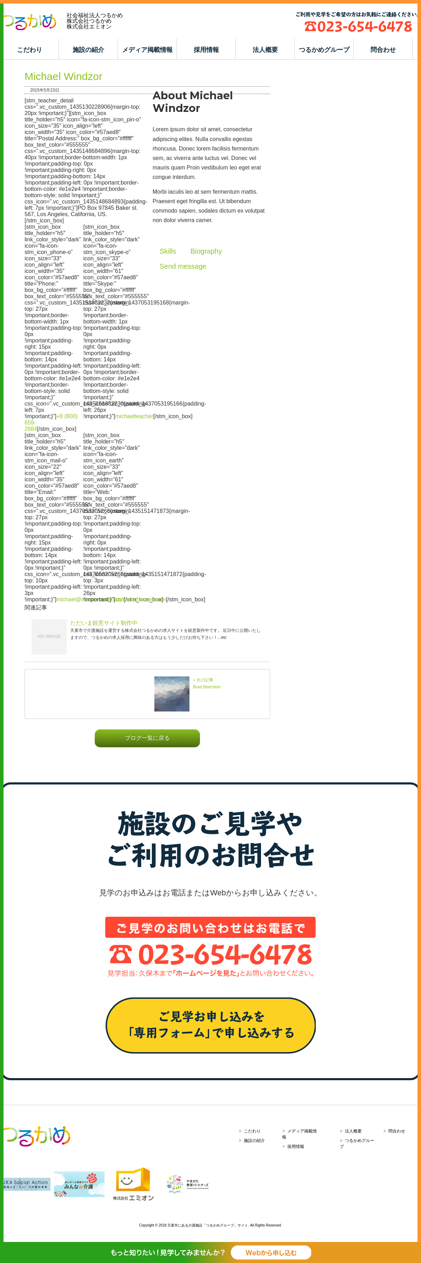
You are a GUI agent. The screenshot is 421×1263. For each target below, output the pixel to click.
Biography (206, 251)
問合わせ (383, 49)
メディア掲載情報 (147, 49)
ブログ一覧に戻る (147, 738)
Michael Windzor (63, 76)
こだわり (29, 49)
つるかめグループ (324, 49)
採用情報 (206, 49)
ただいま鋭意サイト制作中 (104, 623)
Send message (183, 266)
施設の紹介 (88, 49)
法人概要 (265, 49)
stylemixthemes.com (140, 599)
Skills (168, 251)
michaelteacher (134, 416)
